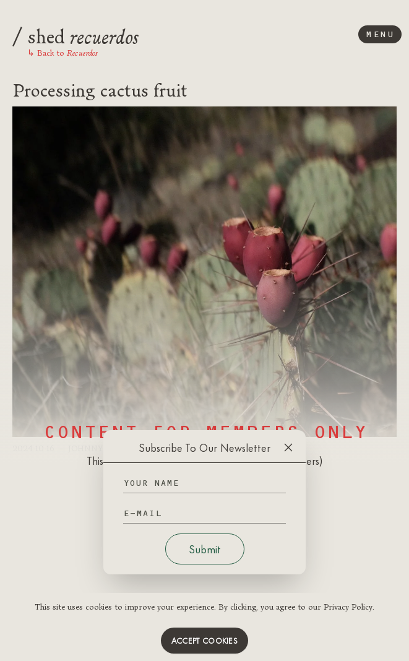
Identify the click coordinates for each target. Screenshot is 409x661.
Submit (205, 549)
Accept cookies (204, 640)
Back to (62, 53)
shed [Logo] (75, 35)
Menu (380, 34)
